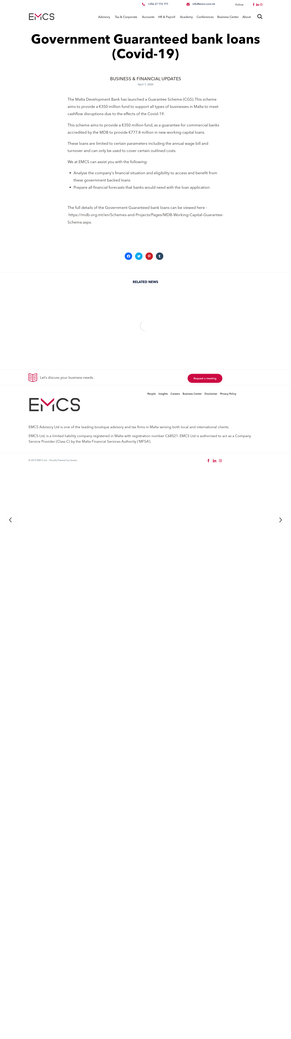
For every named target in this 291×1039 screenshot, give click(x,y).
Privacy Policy (228, 394)
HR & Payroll (166, 17)
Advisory (104, 17)
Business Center (228, 17)
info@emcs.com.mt (203, 4)
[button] (205, 378)
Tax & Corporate (126, 17)
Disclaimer (211, 394)
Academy (186, 17)
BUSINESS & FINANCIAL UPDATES (145, 78)
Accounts (148, 17)
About (246, 17)
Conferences (205, 17)
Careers (175, 394)
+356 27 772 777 (158, 4)
